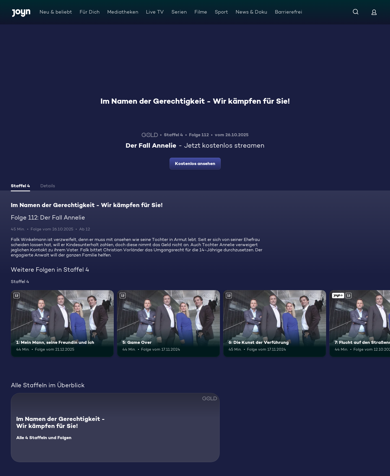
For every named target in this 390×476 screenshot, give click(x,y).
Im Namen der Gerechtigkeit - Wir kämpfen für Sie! (195, 101)
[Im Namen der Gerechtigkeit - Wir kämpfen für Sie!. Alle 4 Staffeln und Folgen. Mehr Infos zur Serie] (115, 427)
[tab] (20, 186)
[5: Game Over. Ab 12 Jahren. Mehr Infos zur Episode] (168, 323)
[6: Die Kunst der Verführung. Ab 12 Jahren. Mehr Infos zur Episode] (274, 323)
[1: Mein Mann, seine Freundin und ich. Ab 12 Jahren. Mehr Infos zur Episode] (62, 323)
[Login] (374, 12)
